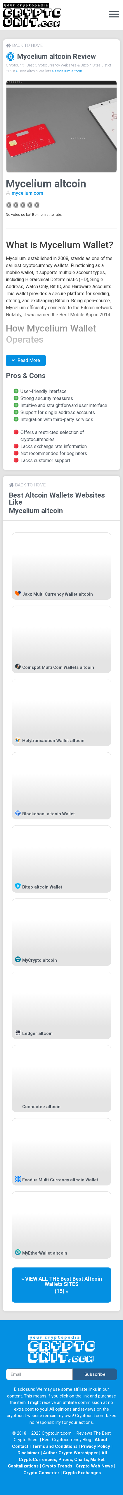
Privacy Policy (95, 1446)
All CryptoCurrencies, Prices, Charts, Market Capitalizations (57, 1459)
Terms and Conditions (54, 1446)
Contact (20, 1446)
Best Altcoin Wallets (35, 71)
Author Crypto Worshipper (70, 1452)
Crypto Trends (57, 1466)
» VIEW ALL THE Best (46, 1279)
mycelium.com (27, 193)
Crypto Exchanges (82, 1472)
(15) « (61, 1291)
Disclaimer (28, 1452)
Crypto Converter (41, 1472)
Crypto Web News (94, 1466)
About (101, 1439)
